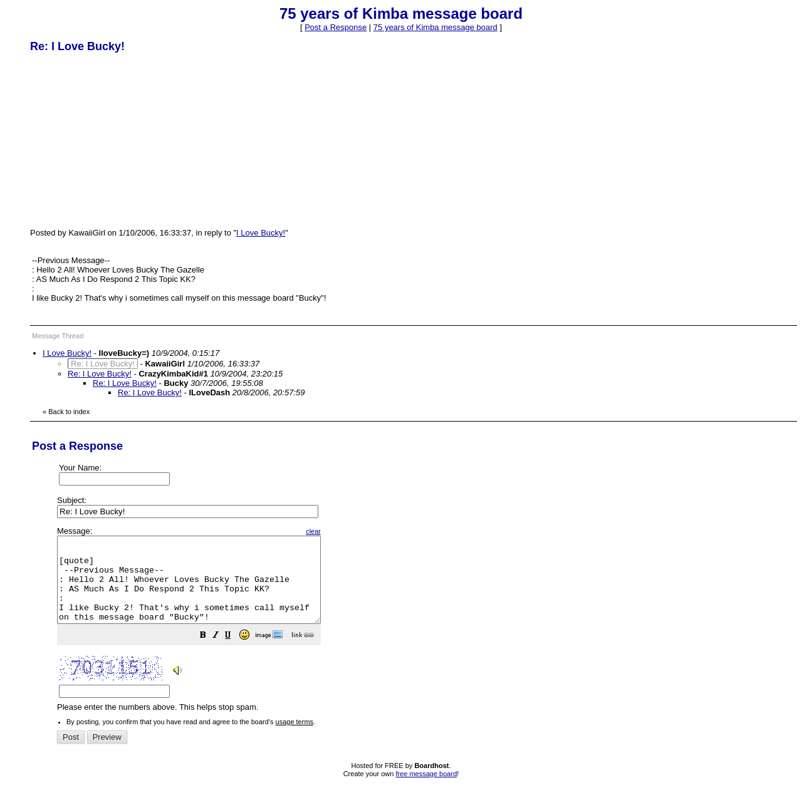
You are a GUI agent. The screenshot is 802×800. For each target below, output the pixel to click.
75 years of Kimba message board (435, 27)
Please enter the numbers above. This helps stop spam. (422, 628)
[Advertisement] (124, 139)
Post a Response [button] (336, 27)
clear (344, 531)
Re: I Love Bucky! (100, 373)
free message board (426, 790)
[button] (234, 653)
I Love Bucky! (260, 232)
